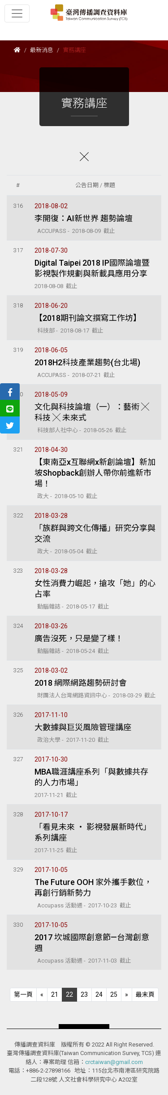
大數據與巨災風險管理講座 (82, 727)
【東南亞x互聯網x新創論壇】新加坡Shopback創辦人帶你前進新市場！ (94, 472)
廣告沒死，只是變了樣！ (78, 638)
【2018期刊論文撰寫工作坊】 (87, 318)
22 (69, 994)
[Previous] (23, 995)
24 (99, 994)
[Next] (126, 995)
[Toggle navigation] (17, 13)
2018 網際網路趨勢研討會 (80, 683)
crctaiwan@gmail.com (114, 1062)
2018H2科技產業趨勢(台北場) (87, 362)
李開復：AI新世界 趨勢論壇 (83, 218)
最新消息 (41, 50)
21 (54, 994)
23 (84, 994)
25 (113, 994)
